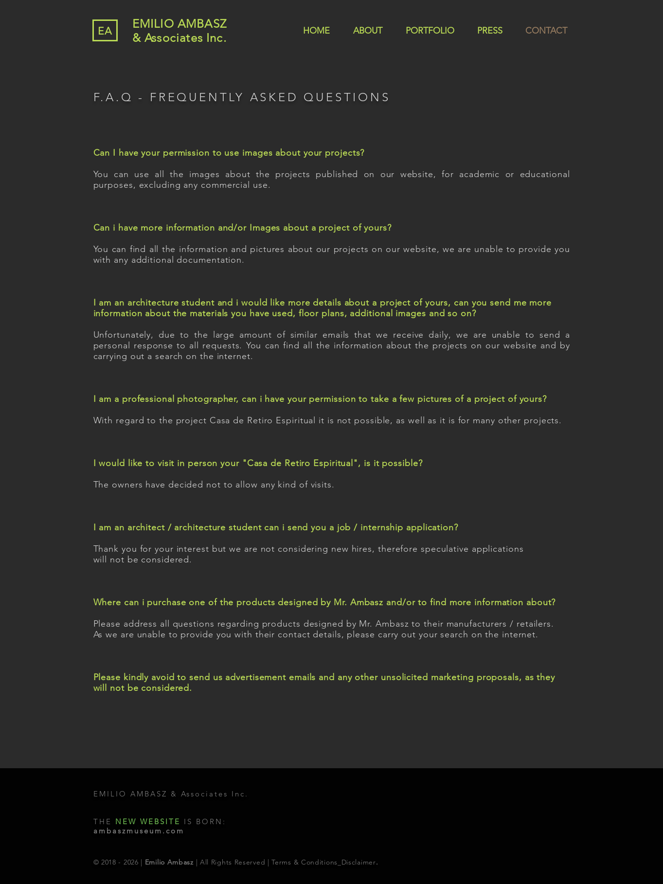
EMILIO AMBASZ (179, 24)
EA (105, 31)
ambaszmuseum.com (138, 830)
